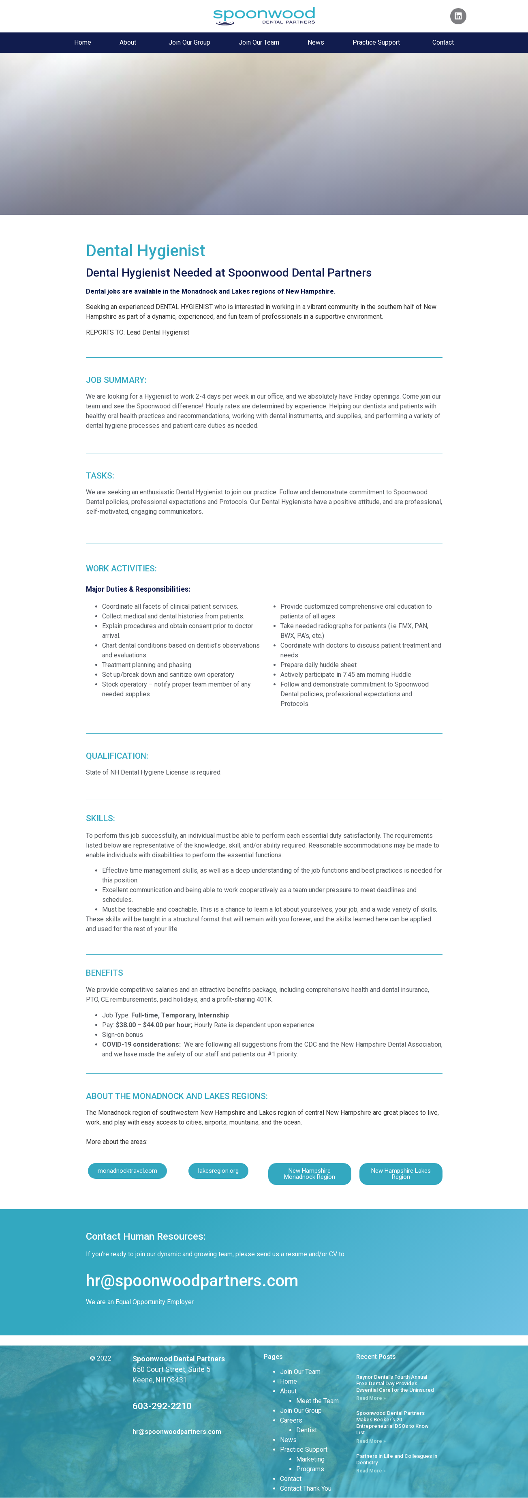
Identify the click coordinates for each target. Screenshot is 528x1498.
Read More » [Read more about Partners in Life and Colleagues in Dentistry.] (371, 1471)
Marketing (310, 1459)
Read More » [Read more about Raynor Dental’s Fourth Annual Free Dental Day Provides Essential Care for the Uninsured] (371, 1398)
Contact (443, 42)
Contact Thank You (305, 1488)
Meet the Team (317, 1401)
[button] (127, 1171)
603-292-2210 (162, 1406)
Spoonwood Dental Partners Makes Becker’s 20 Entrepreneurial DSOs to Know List (392, 1422)
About (130, 43)
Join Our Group (189, 42)
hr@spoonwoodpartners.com (192, 1280)
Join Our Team (259, 42)
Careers (291, 1420)
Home (82, 42)
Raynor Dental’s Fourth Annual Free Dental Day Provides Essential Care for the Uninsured (395, 1383)
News (316, 42)
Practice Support (378, 43)
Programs (310, 1469)
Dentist (306, 1430)
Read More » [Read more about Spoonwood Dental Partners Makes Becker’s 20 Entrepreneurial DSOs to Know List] (371, 1441)
